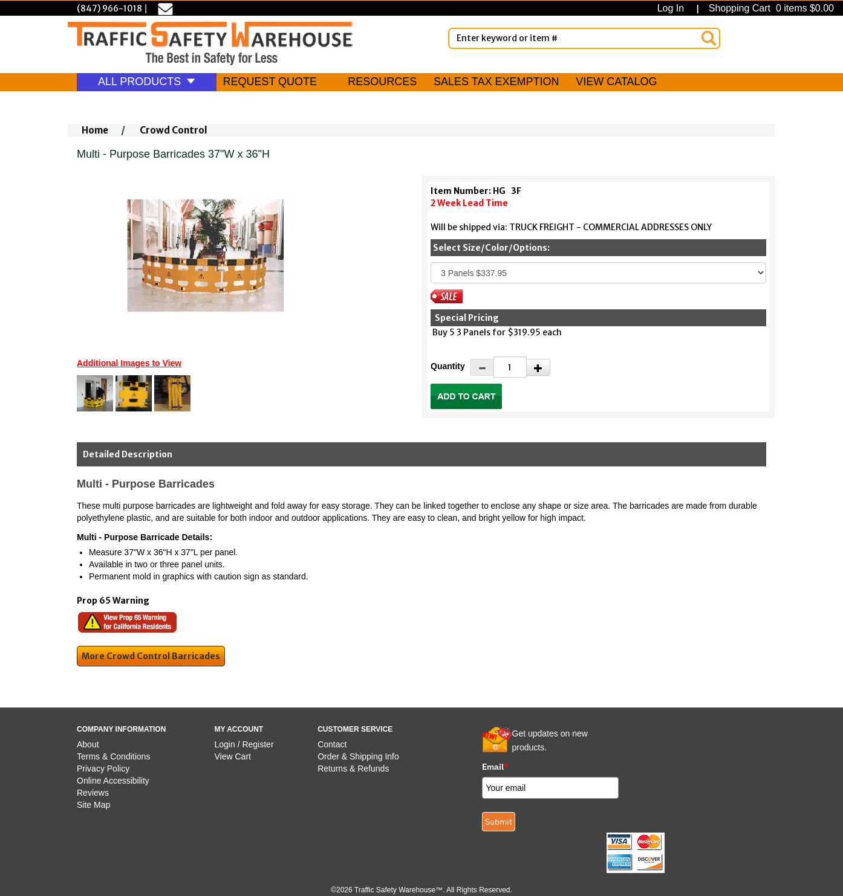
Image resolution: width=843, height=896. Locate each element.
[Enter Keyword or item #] (584, 38)
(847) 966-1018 (109, 8)
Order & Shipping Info (358, 756)
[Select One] (598, 272)
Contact (332, 744)
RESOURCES (382, 82)
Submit (498, 821)
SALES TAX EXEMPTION (496, 82)
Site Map (93, 805)
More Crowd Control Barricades (151, 656)
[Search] (708, 38)
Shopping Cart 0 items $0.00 (770, 8)
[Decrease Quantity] (482, 367)
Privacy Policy (103, 768)
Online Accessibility (113, 780)
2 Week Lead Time (469, 203)
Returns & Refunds (353, 768)
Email (495, 766)
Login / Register (244, 744)
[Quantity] (510, 367)
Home (95, 130)
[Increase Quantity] (538, 367)
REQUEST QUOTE (270, 82)
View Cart (233, 756)
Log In (673, 8)
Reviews (93, 793)
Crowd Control (173, 130)
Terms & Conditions (113, 756)
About (88, 744)
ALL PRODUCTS (146, 82)
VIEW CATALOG (616, 82)
